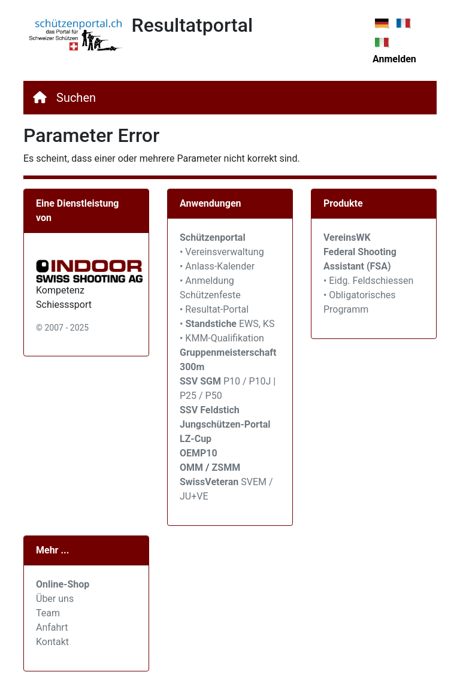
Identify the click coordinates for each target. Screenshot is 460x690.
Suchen (76, 97)
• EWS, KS (227, 323)
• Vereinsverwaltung (222, 252)
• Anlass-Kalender (217, 266)
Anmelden (394, 59)
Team (48, 613)
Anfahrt (52, 627)
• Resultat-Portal (214, 309)
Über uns (55, 598)
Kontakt (52, 641)
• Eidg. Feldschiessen (368, 280)
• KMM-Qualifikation (222, 338)
